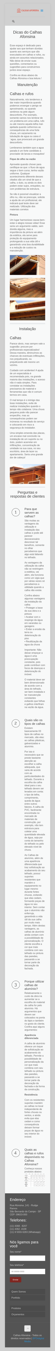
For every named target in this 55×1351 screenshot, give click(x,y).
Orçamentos (17, 1314)
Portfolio (15, 1298)
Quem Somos (18, 1291)
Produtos (16, 1308)
